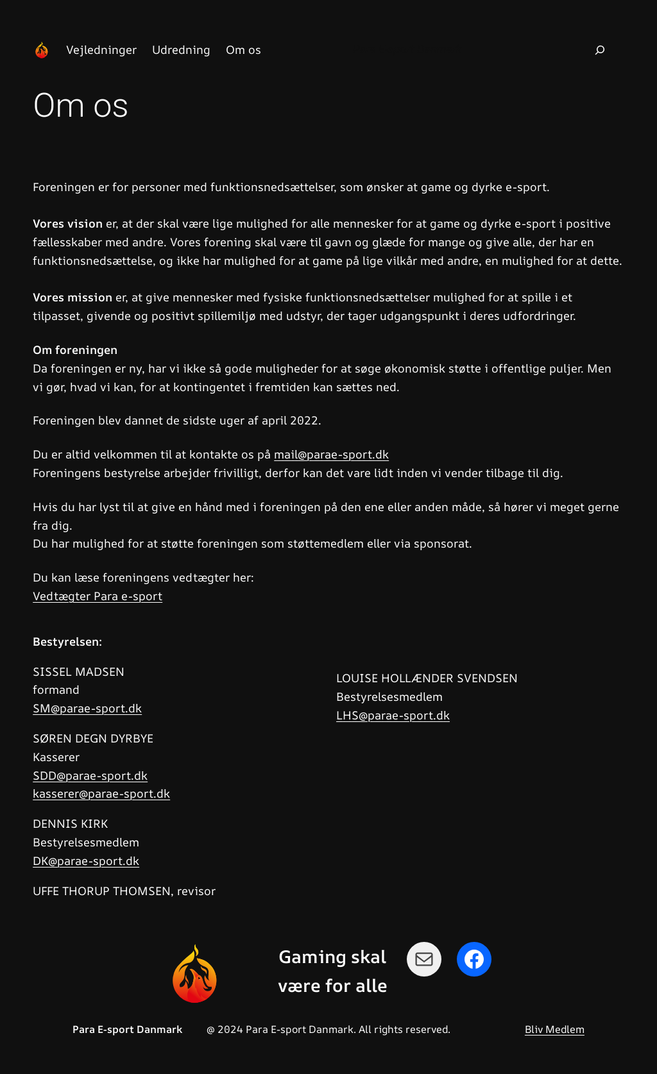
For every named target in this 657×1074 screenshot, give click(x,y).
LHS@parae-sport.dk (393, 715)
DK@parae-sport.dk (86, 860)
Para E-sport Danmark (407, 49)
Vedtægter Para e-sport (97, 595)
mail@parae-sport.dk (331, 454)
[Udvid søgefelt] (600, 50)
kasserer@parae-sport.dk (101, 793)
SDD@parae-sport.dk (90, 775)
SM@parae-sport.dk (87, 708)
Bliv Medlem (554, 1029)
